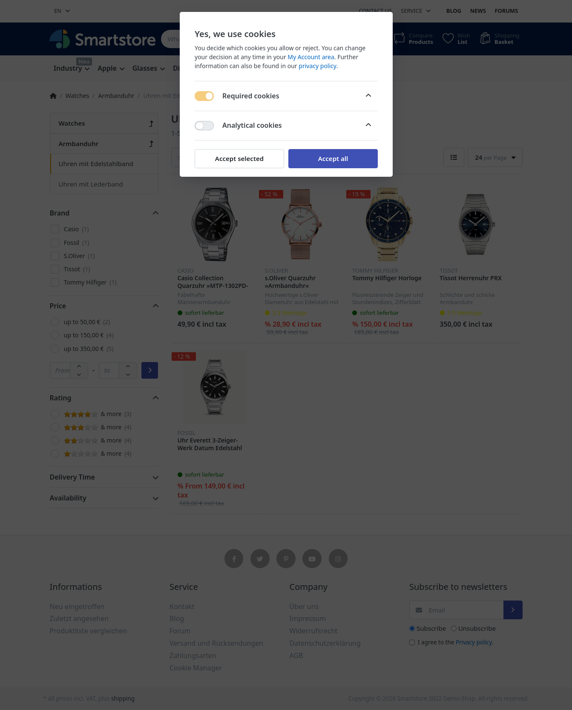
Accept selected (239, 158)
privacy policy (317, 66)
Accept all (333, 158)
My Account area (310, 57)
